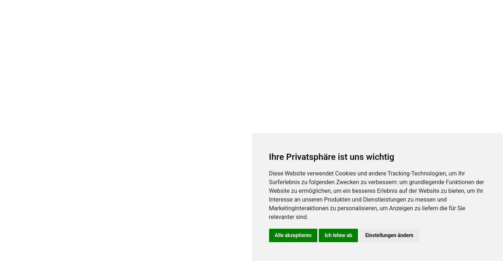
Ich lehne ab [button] (338, 235)
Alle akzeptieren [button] (293, 235)
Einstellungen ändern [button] (389, 235)
